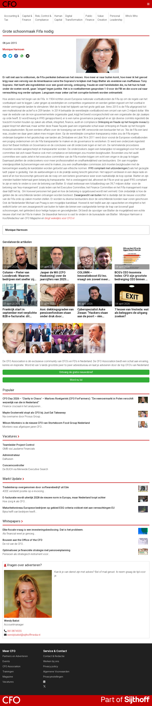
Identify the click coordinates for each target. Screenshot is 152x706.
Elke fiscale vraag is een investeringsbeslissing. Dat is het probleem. (43, 529)
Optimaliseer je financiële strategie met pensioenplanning (36, 550)
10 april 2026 (10, 266)
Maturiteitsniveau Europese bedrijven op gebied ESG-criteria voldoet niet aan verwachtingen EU (59, 507)
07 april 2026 (10, 303)
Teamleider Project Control (18, 444)
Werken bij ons (51, 661)
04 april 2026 (122, 303)
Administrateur (11, 455)
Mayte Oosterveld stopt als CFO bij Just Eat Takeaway (34, 412)
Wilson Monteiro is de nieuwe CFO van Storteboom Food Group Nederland (46, 422)
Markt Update (12, 479)
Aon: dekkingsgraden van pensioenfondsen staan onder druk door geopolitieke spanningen (57, 313)
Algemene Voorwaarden (56, 671)
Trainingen (8, 671)
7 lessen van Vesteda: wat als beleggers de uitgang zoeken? (132, 313)
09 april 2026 (48, 266)
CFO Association (11, 666)
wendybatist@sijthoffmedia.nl (23, 634)
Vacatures (10, 436)
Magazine (8, 676)
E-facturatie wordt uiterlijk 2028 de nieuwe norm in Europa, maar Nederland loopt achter (54, 497)
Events (6, 661)
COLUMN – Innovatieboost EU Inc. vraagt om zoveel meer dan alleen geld (92, 276)
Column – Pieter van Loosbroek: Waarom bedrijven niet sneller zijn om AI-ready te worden (19, 276)
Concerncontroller (13, 465)
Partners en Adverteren (15, 656)
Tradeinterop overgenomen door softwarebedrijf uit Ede (36, 487)
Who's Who (131, 15)
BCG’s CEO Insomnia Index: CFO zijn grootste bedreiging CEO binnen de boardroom (132, 276)
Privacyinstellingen (53, 676)
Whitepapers (11, 521)
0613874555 (14, 630)
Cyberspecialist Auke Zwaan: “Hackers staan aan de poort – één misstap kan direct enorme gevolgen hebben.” (92, 313)
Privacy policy (50, 666)
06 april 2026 (85, 303)
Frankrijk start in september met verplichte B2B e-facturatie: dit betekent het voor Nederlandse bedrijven (20, 313)
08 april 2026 (122, 266)
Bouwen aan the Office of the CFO (22, 540)
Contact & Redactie (54, 656)
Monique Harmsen (13, 49)
